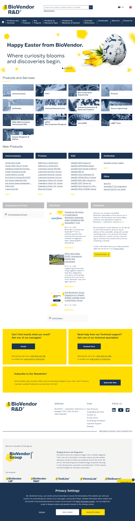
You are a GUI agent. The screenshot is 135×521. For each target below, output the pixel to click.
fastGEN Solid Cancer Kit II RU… (84, 186)
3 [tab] (67, 68)
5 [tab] (71, 68)
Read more (69, 247)
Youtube (120, 410)
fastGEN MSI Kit (77, 171)
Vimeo (127, 410)
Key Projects (37, 21)
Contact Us (127, 20)
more (7, 194)
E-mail (23, 346)
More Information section (85, 501)
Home (3, 22)
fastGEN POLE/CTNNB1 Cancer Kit (83, 189)
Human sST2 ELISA (12, 163)
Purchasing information (96, 420)
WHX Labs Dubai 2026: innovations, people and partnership (73, 257)
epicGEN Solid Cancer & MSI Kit (84, 169)
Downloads (103, 20)
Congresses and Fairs (16, 205)
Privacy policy (92, 417)
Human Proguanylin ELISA (15, 171)
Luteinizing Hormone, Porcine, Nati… (50, 171)
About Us (116, 20)
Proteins (42, 155)
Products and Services (13, 21)
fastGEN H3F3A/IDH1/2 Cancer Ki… (83, 177)
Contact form (89, 346)
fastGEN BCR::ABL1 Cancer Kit (83, 180)
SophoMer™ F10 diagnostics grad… (115, 186)
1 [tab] (62, 68)
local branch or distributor (34, 359)
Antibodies (109, 155)
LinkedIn (114, 410)
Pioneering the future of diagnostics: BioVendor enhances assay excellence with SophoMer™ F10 (74, 217)
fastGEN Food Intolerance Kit (82, 174)
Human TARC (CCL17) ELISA (16, 166)
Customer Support (94, 423)
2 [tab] (65, 68)
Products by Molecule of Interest (71, 21)
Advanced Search (49, 11)
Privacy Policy (119, 248)
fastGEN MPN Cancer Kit (81, 163)
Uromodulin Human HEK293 (49, 169)
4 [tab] (69, 68)
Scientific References (89, 21)
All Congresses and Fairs (17, 214)
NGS (73, 155)
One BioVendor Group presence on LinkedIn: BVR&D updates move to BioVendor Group (75, 296)
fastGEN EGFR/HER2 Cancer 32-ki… (82, 166)
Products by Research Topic (51, 21)
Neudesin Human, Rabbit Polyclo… (114, 163)
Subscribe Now (100, 254)
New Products (26, 21)
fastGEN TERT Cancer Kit (81, 183)
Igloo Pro (107, 183)
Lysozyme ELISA (11, 189)
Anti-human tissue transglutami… (18, 183)
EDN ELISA (9, 186)
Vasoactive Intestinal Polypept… (18, 169)
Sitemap (90, 426)
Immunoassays (13, 155)
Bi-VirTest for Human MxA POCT (17, 177)
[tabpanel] (67, 51)
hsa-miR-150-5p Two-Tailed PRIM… (115, 189)
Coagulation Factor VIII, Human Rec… (50, 180)
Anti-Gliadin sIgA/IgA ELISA (16, 180)
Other (107, 176)
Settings (42, 512)
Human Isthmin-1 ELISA (14, 174)
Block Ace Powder (45, 189)
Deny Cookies (67, 512)
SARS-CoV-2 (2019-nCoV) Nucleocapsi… (48, 163)
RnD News (54, 205)
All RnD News (57, 318)
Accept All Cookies (93, 512)
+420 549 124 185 (38, 356)
